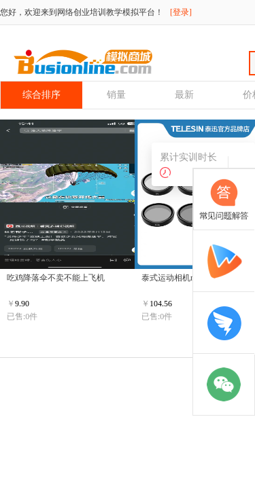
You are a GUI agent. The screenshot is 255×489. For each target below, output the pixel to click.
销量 (116, 95)
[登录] (181, 12)
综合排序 (41, 95)
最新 (184, 95)
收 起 (240, 164)
